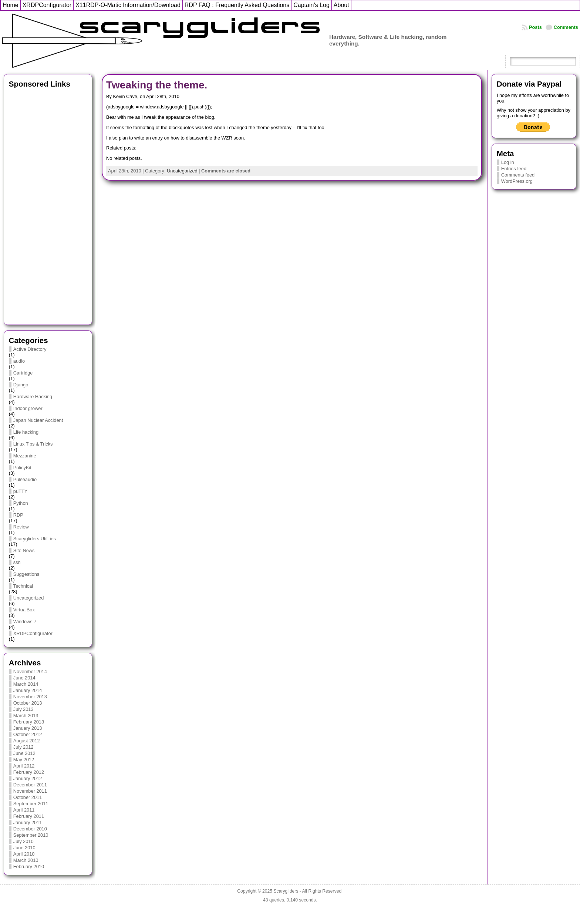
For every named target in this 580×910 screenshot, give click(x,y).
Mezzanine (24, 456)
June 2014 (24, 678)
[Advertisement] (48, 204)
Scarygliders (286, 891)
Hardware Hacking (32, 396)
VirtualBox (24, 609)
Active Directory (30, 349)
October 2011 (27, 797)
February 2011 (28, 816)
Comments (566, 27)
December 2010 (30, 829)
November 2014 (30, 671)
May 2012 (23, 759)
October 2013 (27, 703)
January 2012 (27, 778)
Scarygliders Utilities (34, 538)
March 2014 (25, 684)
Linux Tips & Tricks (33, 444)
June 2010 (24, 847)
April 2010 (24, 854)
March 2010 (25, 860)
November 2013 (30, 696)
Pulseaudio (25, 479)
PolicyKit (22, 467)
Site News (24, 550)
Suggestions (26, 574)
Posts (535, 27)
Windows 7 (25, 621)
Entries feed (513, 168)
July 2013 (23, 709)
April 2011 (24, 810)
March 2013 (25, 715)
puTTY (20, 491)
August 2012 (26, 740)
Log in (507, 162)
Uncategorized (28, 598)
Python (20, 503)
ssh (17, 562)
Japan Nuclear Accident (38, 420)
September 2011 (30, 803)
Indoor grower (28, 408)
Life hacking (25, 432)
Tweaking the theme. (156, 85)
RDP (18, 515)
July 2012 (23, 747)
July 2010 (23, 841)
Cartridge (23, 373)
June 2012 (24, 753)
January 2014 (27, 690)
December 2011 (30, 785)
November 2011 (30, 791)
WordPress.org (517, 181)
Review (21, 527)
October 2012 (27, 734)
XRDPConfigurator (33, 633)
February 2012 (28, 772)
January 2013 (27, 728)
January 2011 (27, 822)
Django (20, 384)
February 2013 (28, 722)
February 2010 (28, 866)
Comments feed (518, 175)
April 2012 (24, 766)
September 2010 (30, 835)
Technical (23, 586)
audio (19, 361)
